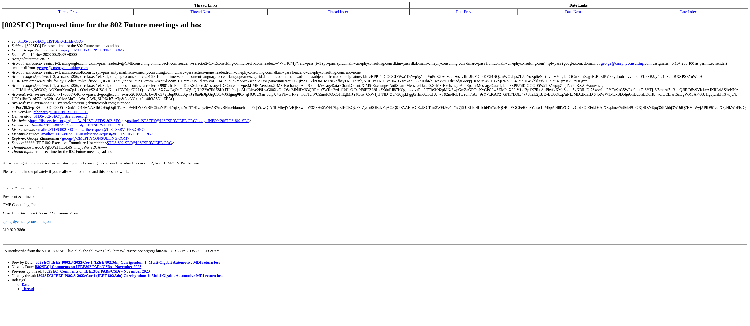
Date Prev (463, 12)
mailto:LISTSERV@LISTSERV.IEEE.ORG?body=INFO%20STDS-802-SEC (188, 121)
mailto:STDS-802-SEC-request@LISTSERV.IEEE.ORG (77, 125)
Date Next (573, 12)
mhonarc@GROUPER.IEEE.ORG (61, 112)
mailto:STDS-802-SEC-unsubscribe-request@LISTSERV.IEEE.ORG (96, 134)
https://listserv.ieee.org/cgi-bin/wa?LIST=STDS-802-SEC (75, 121)
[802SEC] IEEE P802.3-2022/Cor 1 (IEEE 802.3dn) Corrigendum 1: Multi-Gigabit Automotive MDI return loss (127, 262)
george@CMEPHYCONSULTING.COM (89, 50)
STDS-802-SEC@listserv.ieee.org (60, 116)
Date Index (688, 12)
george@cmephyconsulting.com (626, 63)
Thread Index (338, 12)
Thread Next (200, 12)
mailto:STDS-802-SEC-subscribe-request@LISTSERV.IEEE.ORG (90, 129)
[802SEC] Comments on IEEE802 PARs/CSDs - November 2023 (88, 267)
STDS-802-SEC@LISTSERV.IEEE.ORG (50, 41)
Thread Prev (68, 12)
